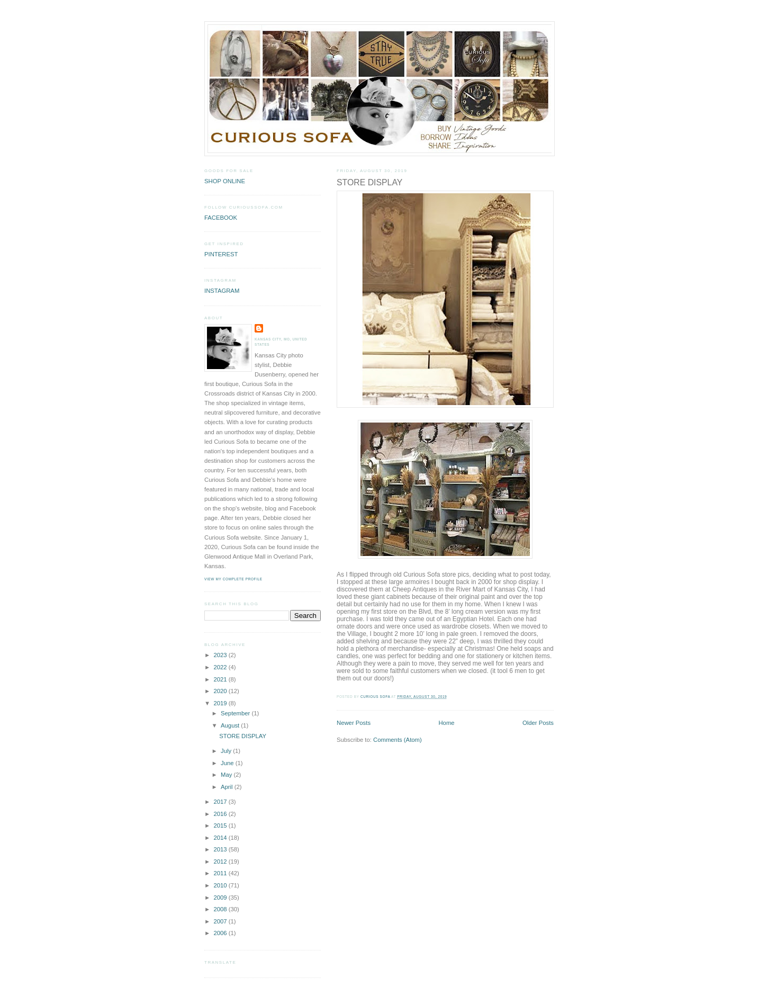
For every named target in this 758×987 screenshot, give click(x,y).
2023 (220, 655)
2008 (220, 909)
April (227, 787)
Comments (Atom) (397, 740)
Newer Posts (354, 723)
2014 (220, 838)
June (228, 763)
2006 (220, 933)
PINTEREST (221, 254)
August (231, 725)
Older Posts (538, 723)
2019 (220, 703)
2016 (220, 814)
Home (446, 723)
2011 (220, 873)
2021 (220, 679)
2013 (220, 849)
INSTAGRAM (221, 291)
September (236, 713)
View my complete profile (233, 579)
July (227, 751)
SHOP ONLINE (224, 181)
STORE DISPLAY (369, 182)
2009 (220, 897)
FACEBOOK (220, 217)
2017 (220, 801)
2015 (220, 825)
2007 (220, 921)
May (227, 774)
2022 (220, 667)
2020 (220, 691)
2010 (220, 885)
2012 (220, 861)
